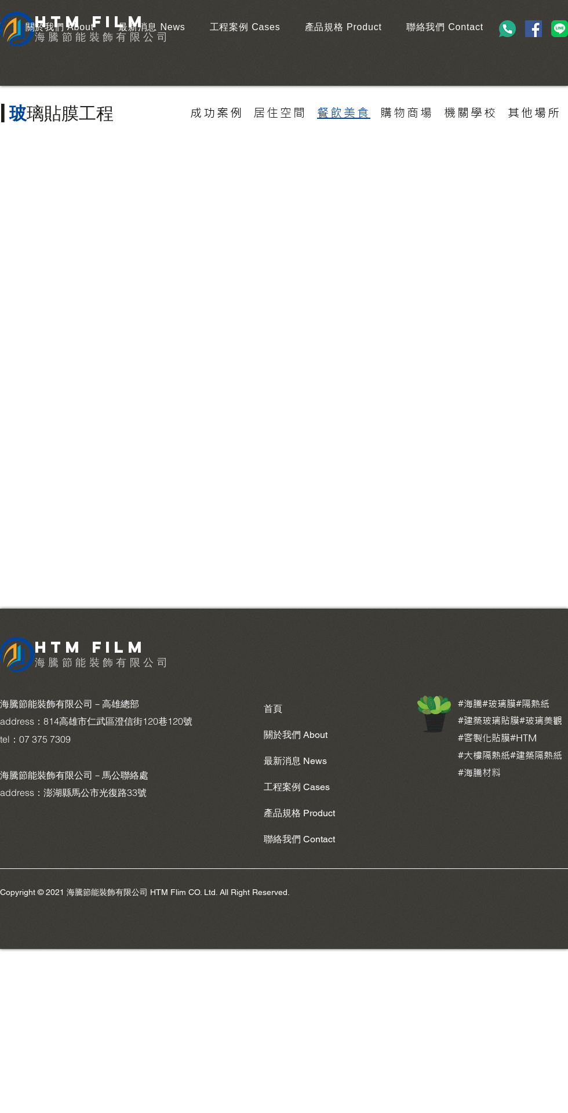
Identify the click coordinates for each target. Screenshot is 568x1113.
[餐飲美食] (343, 113)
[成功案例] (216, 113)
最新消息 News (295, 760)
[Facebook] (533, 28)
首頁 (273, 708)
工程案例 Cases (297, 786)
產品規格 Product (299, 813)
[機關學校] (470, 113)
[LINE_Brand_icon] (559, 28)
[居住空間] (280, 113)
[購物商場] (406, 113)
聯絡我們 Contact (299, 839)
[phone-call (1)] (507, 28)
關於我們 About (295, 734)
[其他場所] (534, 113)
